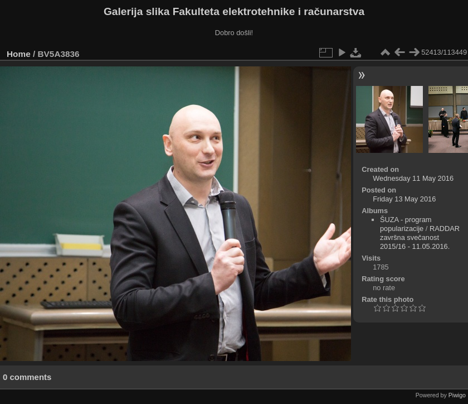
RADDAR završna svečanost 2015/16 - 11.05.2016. (420, 237)
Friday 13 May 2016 (404, 199)
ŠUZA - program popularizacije (405, 224)
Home (19, 54)
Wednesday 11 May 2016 (413, 178)
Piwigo (457, 395)
